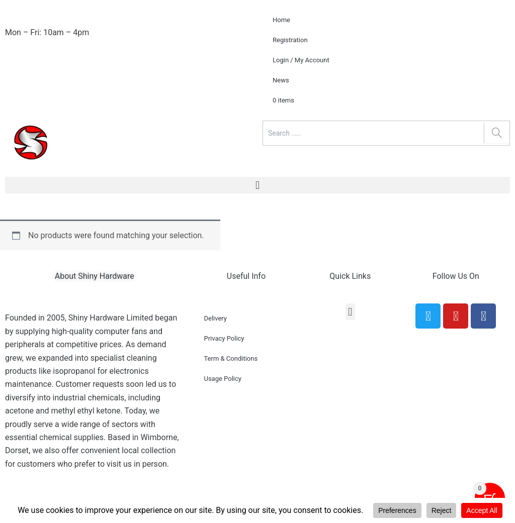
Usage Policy (222, 378)
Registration (290, 40)
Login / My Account (301, 60)
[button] (257, 185)
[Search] (496, 133)
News (281, 80)
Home (281, 20)
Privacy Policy (224, 338)
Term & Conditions (231, 358)
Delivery (215, 318)
